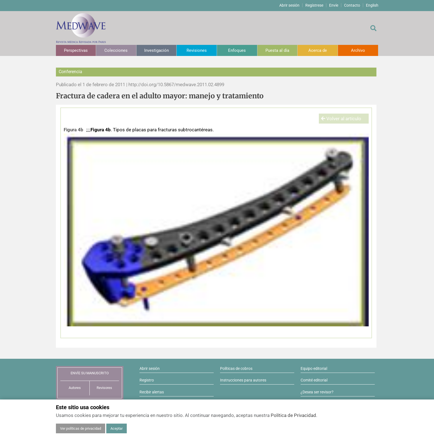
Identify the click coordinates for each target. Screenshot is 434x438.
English (372, 5)
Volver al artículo (341, 118)
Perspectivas (76, 50)
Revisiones (197, 50)
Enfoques (237, 50)
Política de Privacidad (293, 415)
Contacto (352, 5)
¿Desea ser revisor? (317, 392)
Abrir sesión (289, 5)
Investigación (156, 50)
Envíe (333, 5)
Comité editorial (314, 380)
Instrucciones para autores (243, 380)
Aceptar (116, 428)
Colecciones (116, 50)
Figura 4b (73, 129)
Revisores (104, 388)
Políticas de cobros (236, 368)
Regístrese (314, 5)
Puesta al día (277, 50)
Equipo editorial (314, 368)
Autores (75, 388)
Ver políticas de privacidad (80, 428)
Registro (147, 380)
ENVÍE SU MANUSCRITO (90, 373)
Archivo (358, 50)
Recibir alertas (152, 392)
